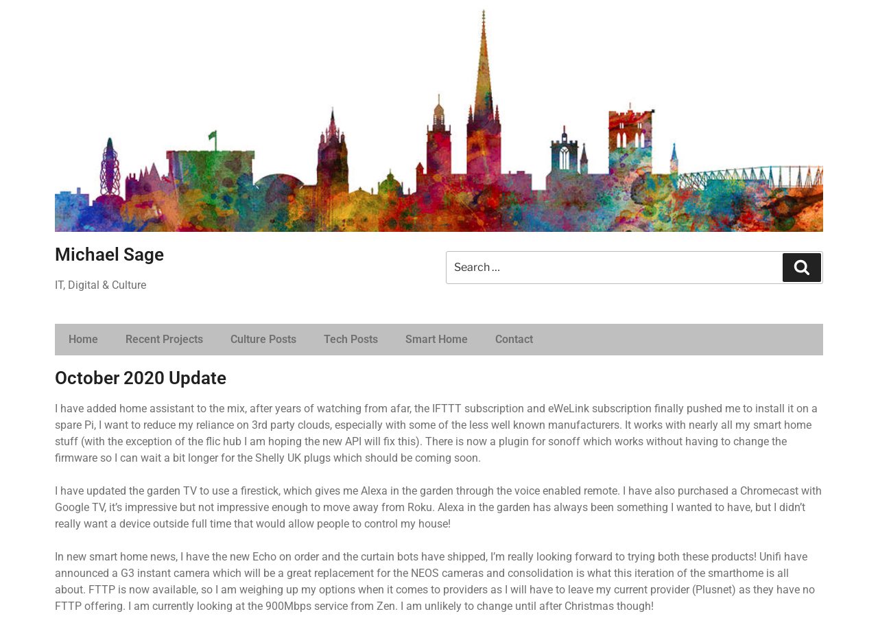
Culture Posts (263, 339)
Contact (514, 339)
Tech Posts (351, 339)
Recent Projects (164, 339)
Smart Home (436, 339)
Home (83, 339)
